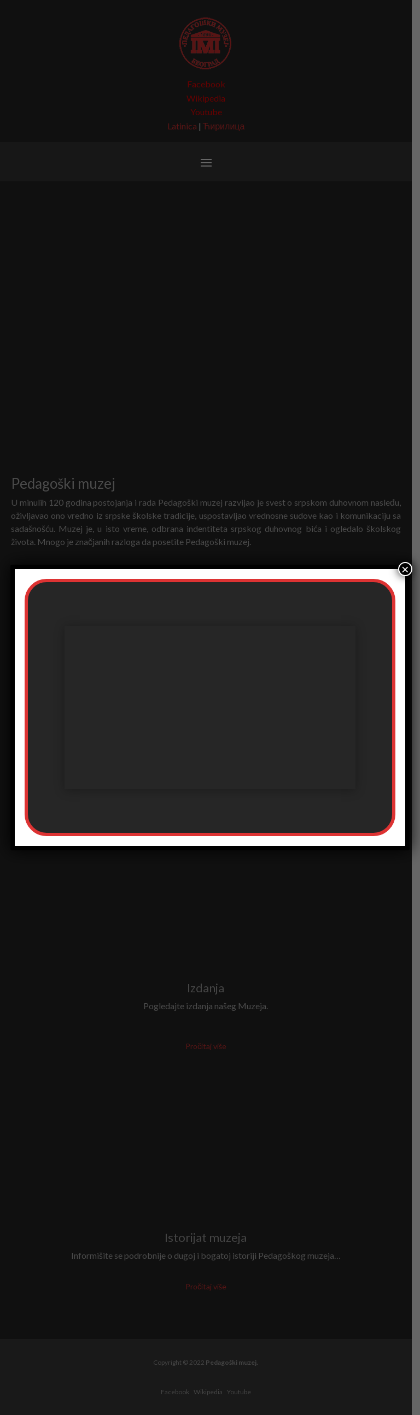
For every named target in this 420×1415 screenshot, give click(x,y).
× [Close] (405, 569)
